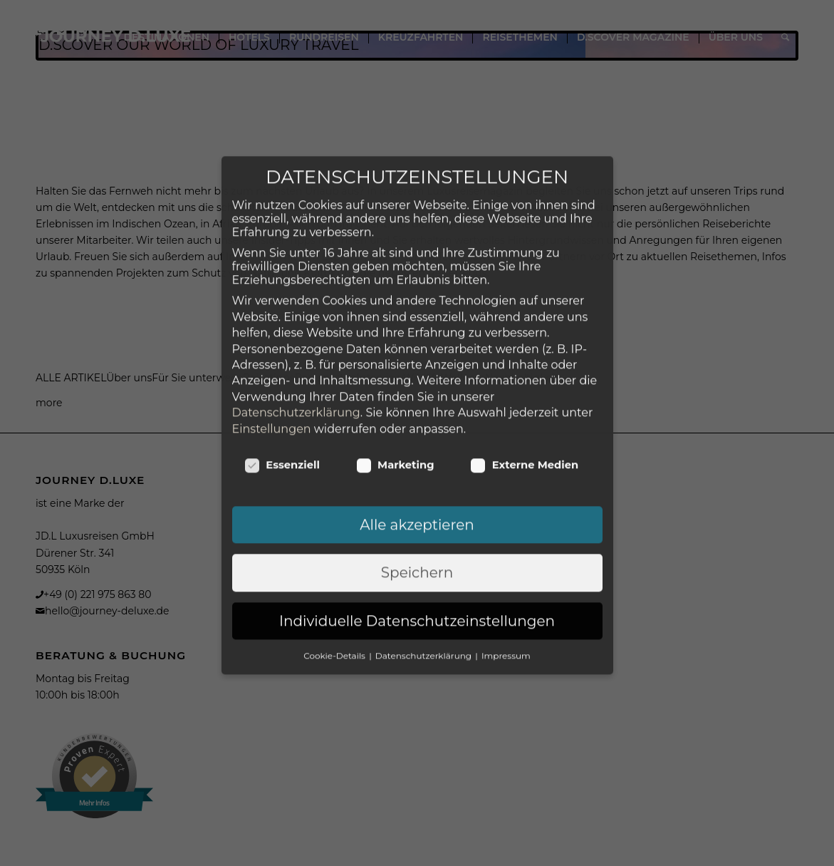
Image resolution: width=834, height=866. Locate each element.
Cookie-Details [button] (335, 571)
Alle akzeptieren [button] (417, 439)
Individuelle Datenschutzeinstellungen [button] (417, 536)
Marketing (395, 379)
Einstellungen (271, 344)
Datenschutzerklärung (296, 328)
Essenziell (282, 379)
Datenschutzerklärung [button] (424, 571)
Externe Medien (524, 379)
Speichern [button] (417, 488)
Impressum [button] (506, 571)
